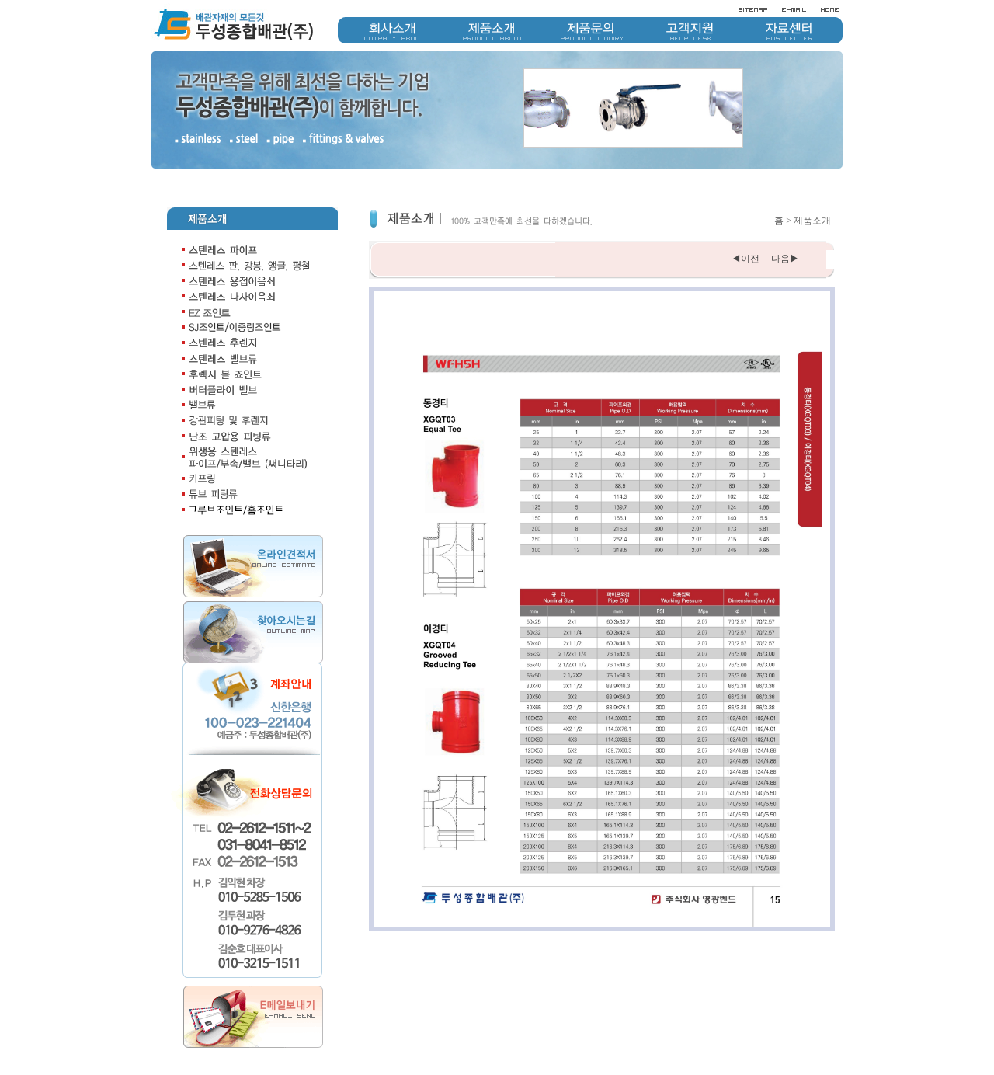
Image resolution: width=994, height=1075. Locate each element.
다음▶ (784, 231)
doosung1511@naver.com (825, 1059)
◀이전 (745, 231)
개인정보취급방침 (755, 1046)
